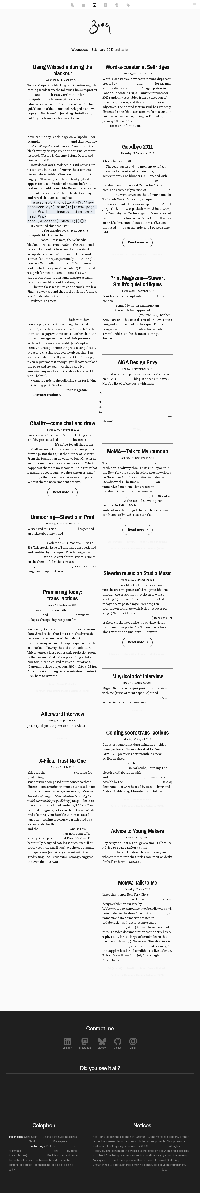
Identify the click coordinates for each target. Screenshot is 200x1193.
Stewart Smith (159, 1146)
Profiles (164, 1101)
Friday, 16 (52, 605)
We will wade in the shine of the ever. (39, 1169)
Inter (40, 1136)
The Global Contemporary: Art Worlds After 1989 (59, 622)
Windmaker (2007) (150, 505)
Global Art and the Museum (142, 782)
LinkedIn (67, 1043)
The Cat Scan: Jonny (116, 402)
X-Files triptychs (120, 232)
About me (15, 1091)
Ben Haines (29, 1150)
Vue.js (62, 1150)
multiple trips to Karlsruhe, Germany (128, 180)
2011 (76, 429)
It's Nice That (127, 83)
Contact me (17, 1101)
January (68, 80)
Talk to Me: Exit (113, 501)
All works (54, 1080)
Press (162, 1087)
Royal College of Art (60, 772)
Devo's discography (54, 141)
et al (40, 1150)
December (142, 153)
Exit (119, 227)
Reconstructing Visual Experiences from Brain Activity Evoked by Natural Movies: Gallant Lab (135, 414)
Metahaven (35, 557)
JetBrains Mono (18, 1146)
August (141, 739)
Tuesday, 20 (53, 523)
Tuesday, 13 (53, 720)
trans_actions (66, 629)
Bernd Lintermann (62, 615)
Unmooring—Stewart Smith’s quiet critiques (133, 303)
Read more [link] (61, 492)
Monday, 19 (127, 579)
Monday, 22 (130, 739)
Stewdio (148, 83)
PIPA (44, 94)
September (66, 523)
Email (133, 1043)
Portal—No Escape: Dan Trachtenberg (129, 407)
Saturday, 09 (132, 889)
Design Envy (125, 379)
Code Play (114, 218)
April (121, 209)
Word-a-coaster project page (134, 123)
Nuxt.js (48, 1150)
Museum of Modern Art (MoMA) (131, 463)
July (65, 767)
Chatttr (64, 440)
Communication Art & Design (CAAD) (70, 777)
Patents (164, 1110)
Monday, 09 (129, 73)
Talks (49, 1091)
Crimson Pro (43, 1141)
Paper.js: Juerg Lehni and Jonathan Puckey (132, 388)
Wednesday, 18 (54, 80)
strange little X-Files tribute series (62, 831)
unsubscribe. (175, 1169)
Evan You (33, 1155)
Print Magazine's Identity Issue (131, 312)
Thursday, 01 (128, 290)
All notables (169, 1080)
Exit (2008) (147, 482)
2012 (76, 80)
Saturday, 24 (128, 457)
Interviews (166, 1105)
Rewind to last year (97, 1087)
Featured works (19, 1087)
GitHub (118, 1043)
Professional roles (133, 1091)
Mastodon (85, 1043)
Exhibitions (166, 1096)
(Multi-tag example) (134, 1105)
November (67, 429)
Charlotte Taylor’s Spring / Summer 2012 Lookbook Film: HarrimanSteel (130, 395)
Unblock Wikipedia (41, 127)
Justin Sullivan (67, 529)
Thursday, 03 (53, 429)
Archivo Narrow (18, 1141)
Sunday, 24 (57, 767)
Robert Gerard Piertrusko (126, 777)
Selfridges (135, 88)
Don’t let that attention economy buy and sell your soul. (127, 1169)
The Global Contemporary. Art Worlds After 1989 (134, 760)
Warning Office (138, 496)
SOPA (31, 94)
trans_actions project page (77, 676)
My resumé (16, 1096)
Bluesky (102, 1043)
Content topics (131, 1087)
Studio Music (111, 585)
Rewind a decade (95, 1091)
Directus (63, 1146)
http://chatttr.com (40, 444)
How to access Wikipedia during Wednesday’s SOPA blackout (61, 397)
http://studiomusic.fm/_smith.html (127, 618)
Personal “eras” (131, 1101)
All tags (127, 1080)
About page (148, 599)
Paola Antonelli (153, 904)
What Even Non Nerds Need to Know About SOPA (61, 387)
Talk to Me (163, 463)
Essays (51, 1087)
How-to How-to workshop (74, 824)
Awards (164, 1091)
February (108, 194)
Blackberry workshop (54, 829)
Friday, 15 (131, 837)
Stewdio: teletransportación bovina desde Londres (136, 695)
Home (14, 1080)
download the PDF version (53, 566)
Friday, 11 (127, 368)
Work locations (131, 1096)
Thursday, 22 (128, 153)
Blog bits (91, 1080)
